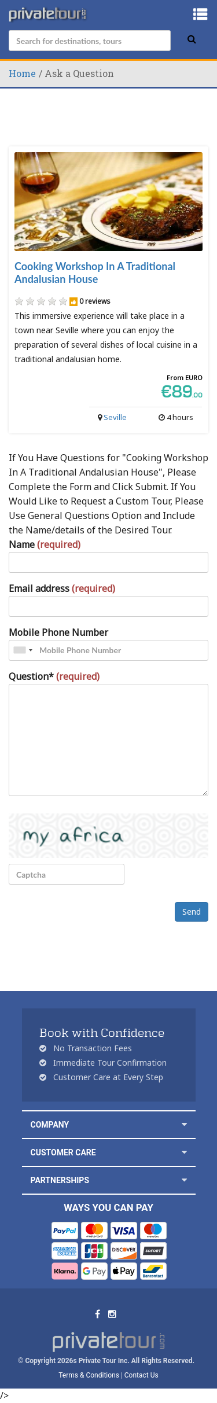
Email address (62, 588)
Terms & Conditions (88, 1375)
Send (191, 911)
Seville (115, 417)
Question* (54, 676)
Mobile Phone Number (58, 632)
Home (22, 73)
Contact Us (141, 1375)
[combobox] (22, 650)
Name (44, 544)
